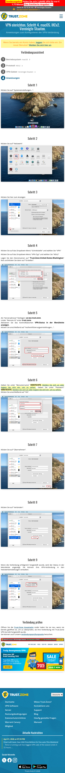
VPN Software (11, 705)
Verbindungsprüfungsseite (32, 634)
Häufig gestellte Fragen (45, 718)
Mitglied (9, 726)
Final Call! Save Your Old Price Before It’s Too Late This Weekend (31, 742)
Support (38, 710)
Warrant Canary (12, 722)
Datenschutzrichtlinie (15, 718)
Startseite (9, 701)
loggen (39, 42)
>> (38, 4)
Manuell (38, 722)
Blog (36, 714)
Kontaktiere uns (41, 705)
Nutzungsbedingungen (16, 714)
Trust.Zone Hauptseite (24, 627)
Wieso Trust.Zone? (43, 701)
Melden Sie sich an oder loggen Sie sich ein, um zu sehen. (32, 386)
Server (8, 710)
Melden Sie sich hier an (40, 45)
